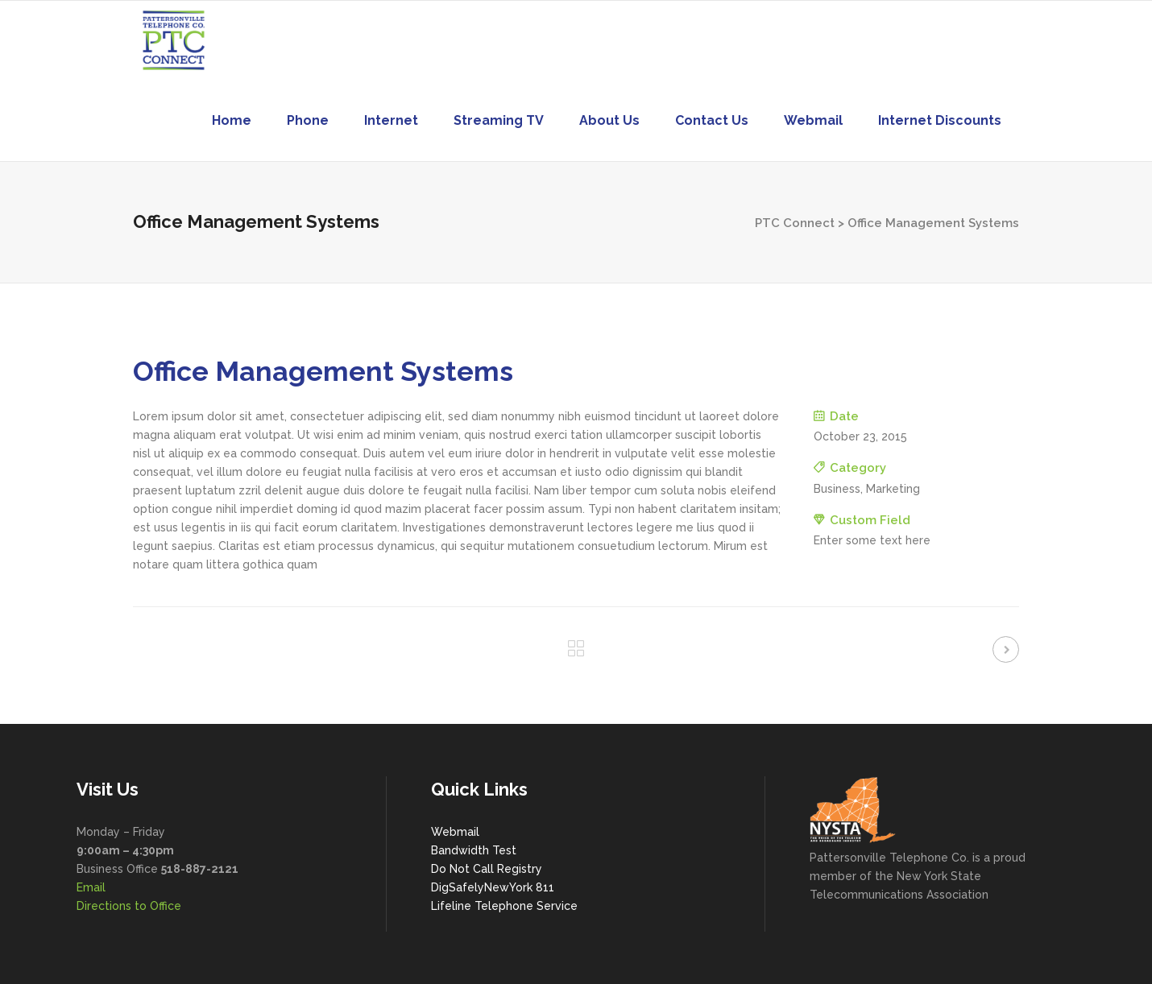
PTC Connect (795, 223)
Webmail (455, 831)
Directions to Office (129, 905)
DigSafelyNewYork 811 (492, 887)
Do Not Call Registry (486, 868)
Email (91, 887)
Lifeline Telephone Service (504, 905)
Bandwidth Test (473, 850)
